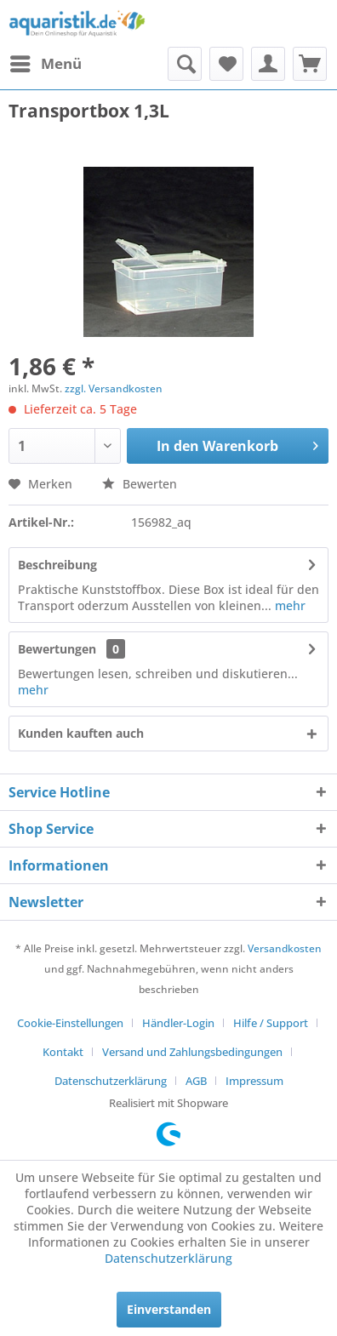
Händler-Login (178, 1023)
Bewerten (139, 484)
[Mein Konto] (268, 64)
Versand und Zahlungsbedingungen (192, 1051)
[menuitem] (45, 64)
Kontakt (63, 1051)
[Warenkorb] (310, 64)
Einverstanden (169, 1309)
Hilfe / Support (270, 1023)
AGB (196, 1080)
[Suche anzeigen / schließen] (185, 64)
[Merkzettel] (226, 64)
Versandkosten (285, 948)
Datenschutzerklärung (110, 1080)
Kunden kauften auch (81, 733)
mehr (288, 605)
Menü (46, 61)
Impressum (254, 1080)
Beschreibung (57, 565)
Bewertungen (57, 649)
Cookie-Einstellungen (70, 1023)
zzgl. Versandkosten (114, 388)
